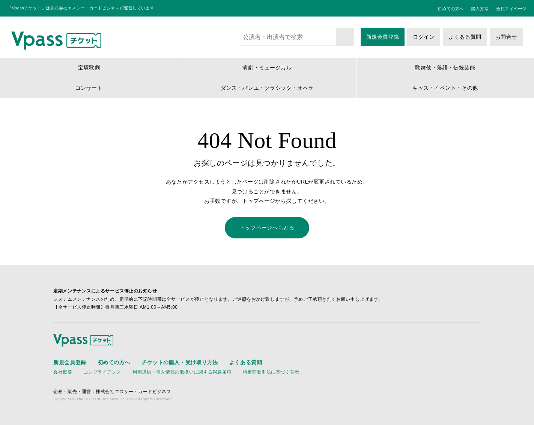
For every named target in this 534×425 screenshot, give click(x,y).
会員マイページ (511, 8)
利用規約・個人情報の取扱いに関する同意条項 (182, 372)
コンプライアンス (102, 372)
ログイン (424, 37)
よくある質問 (464, 37)
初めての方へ (450, 8)
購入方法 (480, 8)
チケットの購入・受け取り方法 (179, 362)
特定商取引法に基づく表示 (271, 372)
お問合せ (506, 37)
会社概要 (62, 372)
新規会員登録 (382, 37)
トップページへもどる (267, 228)
